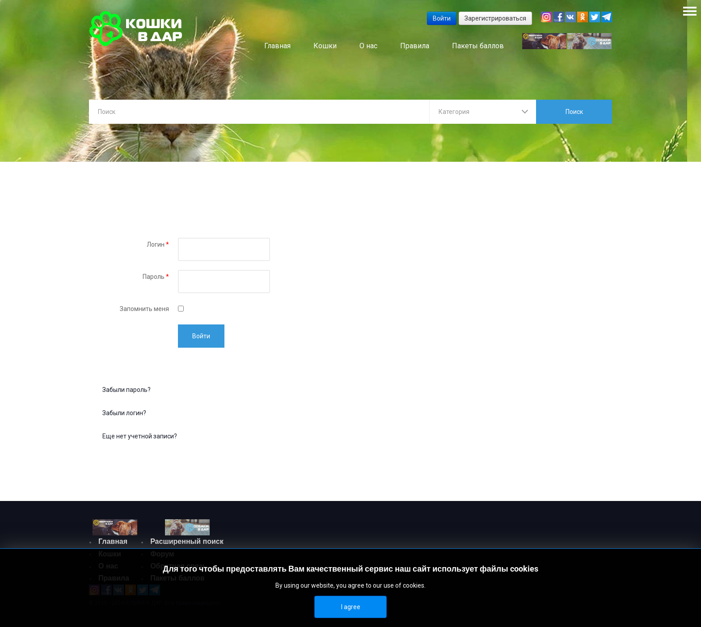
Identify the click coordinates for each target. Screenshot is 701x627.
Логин (158, 246)
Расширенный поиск (187, 543)
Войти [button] (442, 18)
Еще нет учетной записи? (139, 438)
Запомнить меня (144, 311)
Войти (201, 338)
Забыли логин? (124, 415)
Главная (112, 543)
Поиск (574, 111)
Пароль (156, 278)
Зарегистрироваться (495, 18)
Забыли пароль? (126, 392)
